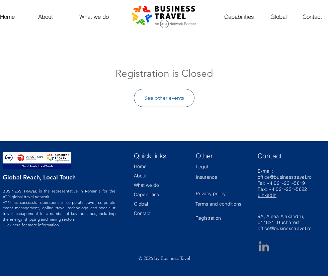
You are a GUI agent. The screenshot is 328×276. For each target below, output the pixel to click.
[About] (45, 16)
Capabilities (146, 194)
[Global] (278, 16)
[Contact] (312, 16)
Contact (142, 213)
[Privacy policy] (214, 193)
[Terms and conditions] (218, 204)
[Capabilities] (239, 16)
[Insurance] (206, 177)
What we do (146, 185)
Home (140, 166)
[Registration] (218, 218)
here (16, 224)
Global (141, 204)
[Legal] (214, 167)
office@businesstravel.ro (285, 177)
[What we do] (94, 16)
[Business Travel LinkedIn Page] (264, 246)
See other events (164, 98)
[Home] (12, 16)
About (140, 176)
